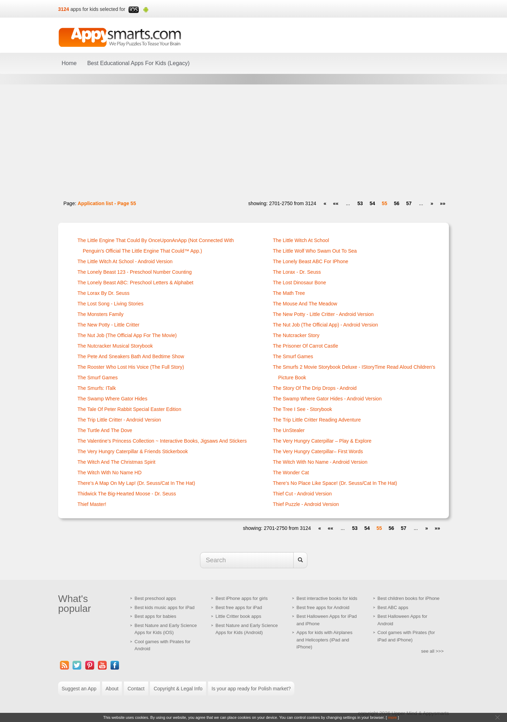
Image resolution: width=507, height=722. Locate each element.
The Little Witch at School (301, 240)
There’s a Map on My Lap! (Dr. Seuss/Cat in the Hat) (136, 483)
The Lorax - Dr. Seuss (297, 272)
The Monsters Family (100, 314)
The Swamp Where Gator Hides (112, 398)
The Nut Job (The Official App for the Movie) (127, 335)
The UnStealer (289, 430)
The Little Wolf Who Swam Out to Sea (315, 251)
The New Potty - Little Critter (108, 325)
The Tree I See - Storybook (302, 409)
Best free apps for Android (322, 607)
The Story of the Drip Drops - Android (315, 388)
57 (409, 203)
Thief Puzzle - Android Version (306, 504)
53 (360, 203)
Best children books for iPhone (408, 598)
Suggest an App (79, 688)
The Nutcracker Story (296, 335)
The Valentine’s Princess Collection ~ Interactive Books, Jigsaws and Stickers (162, 441)
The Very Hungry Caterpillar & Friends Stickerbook (132, 451)
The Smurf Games (97, 377)
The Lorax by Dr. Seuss (103, 293)
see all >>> (432, 651)
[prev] (325, 203)
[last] (442, 203)
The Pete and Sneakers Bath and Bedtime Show (130, 356)
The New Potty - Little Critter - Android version (323, 314)
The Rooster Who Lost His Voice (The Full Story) (130, 367)
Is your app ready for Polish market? (251, 688)
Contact (135, 688)
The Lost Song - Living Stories (110, 303)
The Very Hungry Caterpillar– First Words (318, 451)
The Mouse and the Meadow (305, 303)
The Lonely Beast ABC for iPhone (310, 261)
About (112, 688)
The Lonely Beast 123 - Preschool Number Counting (134, 272)
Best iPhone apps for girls (241, 598)
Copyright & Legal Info (178, 688)
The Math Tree (289, 293)
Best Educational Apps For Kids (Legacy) (138, 63)
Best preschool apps (155, 598)
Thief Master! (91, 504)
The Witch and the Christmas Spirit (116, 462)
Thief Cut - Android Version (302, 493)
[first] (336, 203)
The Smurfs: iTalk (96, 388)
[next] (432, 203)
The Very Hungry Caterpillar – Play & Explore (322, 441)
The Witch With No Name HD (109, 472)
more (392, 717)
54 (372, 203)
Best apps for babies (155, 616)
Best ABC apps (392, 607)
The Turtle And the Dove (104, 430)
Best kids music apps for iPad (164, 607)
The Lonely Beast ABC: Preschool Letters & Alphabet (135, 282)
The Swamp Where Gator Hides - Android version (327, 398)
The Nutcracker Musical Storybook (115, 346)
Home (69, 63)
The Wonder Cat (291, 472)
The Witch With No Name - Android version (320, 462)
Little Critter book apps (238, 616)
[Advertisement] (253, 139)
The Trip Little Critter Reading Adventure (317, 420)
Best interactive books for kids (326, 598)
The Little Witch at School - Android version (125, 261)
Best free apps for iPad (238, 607)
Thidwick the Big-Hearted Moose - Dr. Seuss (126, 493)
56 (397, 203)
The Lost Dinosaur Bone (299, 282)
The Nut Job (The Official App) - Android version (325, 325)
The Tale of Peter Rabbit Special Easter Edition (129, 409)
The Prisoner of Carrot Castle (305, 346)
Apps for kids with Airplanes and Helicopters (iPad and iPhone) (324, 640)
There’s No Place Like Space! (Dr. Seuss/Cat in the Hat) (335, 483)
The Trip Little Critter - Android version (119, 420)
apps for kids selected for (97, 9)
